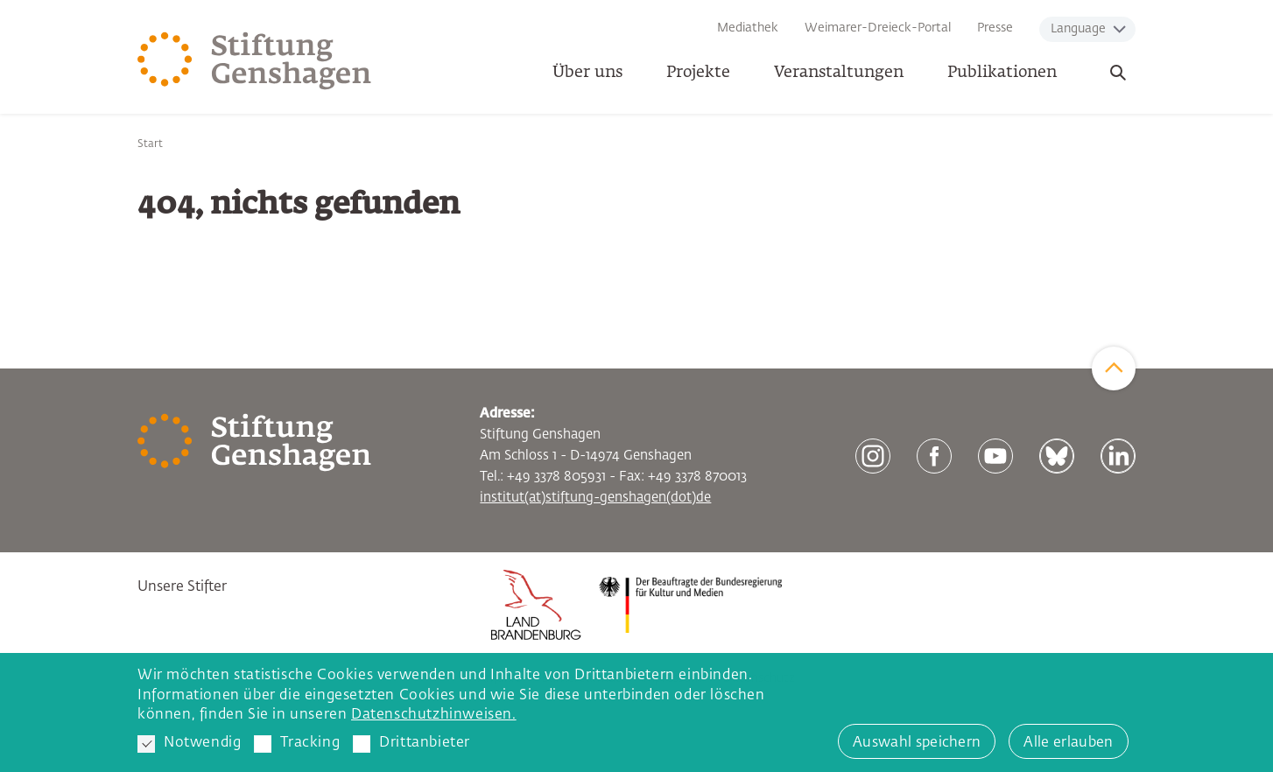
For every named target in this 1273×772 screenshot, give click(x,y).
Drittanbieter (411, 744)
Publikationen (1002, 73)
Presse (995, 28)
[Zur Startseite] (254, 61)
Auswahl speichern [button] (917, 743)
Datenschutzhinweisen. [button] (434, 715)
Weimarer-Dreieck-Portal (878, 28)
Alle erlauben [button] (1068, 743)
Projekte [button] (698, 73)
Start (150, 144)
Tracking (297, 744)
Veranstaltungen (839, 73)
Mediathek (747, 28)
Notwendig (189, 744)
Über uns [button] (587, 73)
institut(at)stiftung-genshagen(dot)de (595, 497)
